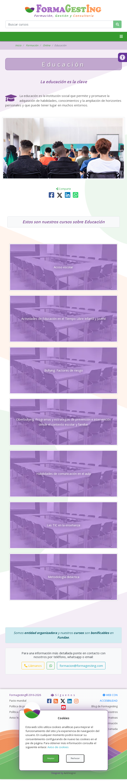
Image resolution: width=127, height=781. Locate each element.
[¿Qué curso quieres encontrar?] (59, 24)
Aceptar (50, 758)
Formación (32, 45)
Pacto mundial (17, 702)
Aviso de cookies (58, 747)
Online (46, 45)
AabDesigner (70, 774)
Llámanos (33, 667)
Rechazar (75, 758)
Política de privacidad (22, 708)
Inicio (18, 45)
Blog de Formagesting (104, 708)
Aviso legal (15, 719)
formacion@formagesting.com (81, 667)
